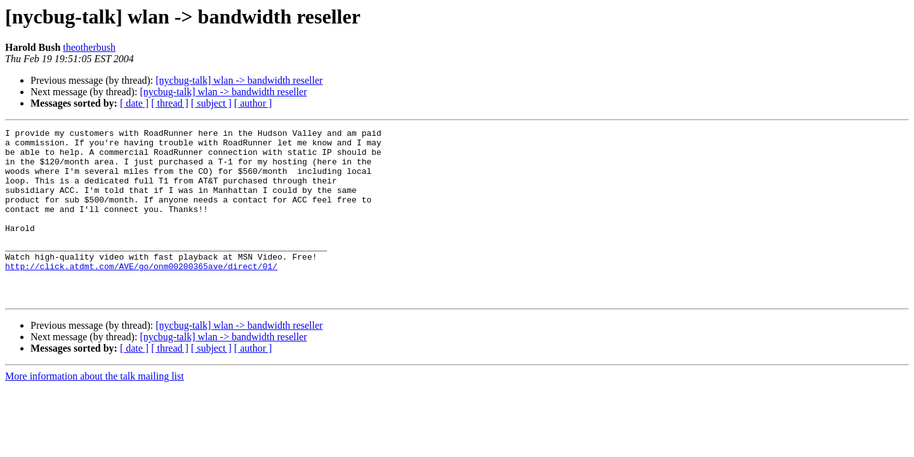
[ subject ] (211, 103)
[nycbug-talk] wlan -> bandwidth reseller (239, 80)
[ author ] (253, 103)
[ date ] (134, 103)
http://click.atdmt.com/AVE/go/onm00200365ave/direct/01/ (141, 294)
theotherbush (89, 47)
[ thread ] (170, 103)
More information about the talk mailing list (94, 410)
